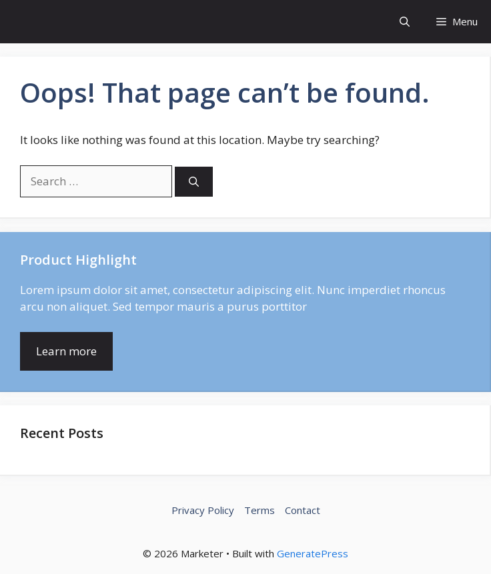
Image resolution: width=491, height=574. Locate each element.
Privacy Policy (202, 510)
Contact (302, 510)
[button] (404, 21)
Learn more (66, 351)
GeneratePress (312, 553)
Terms (259, 510)
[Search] (194, 182)
